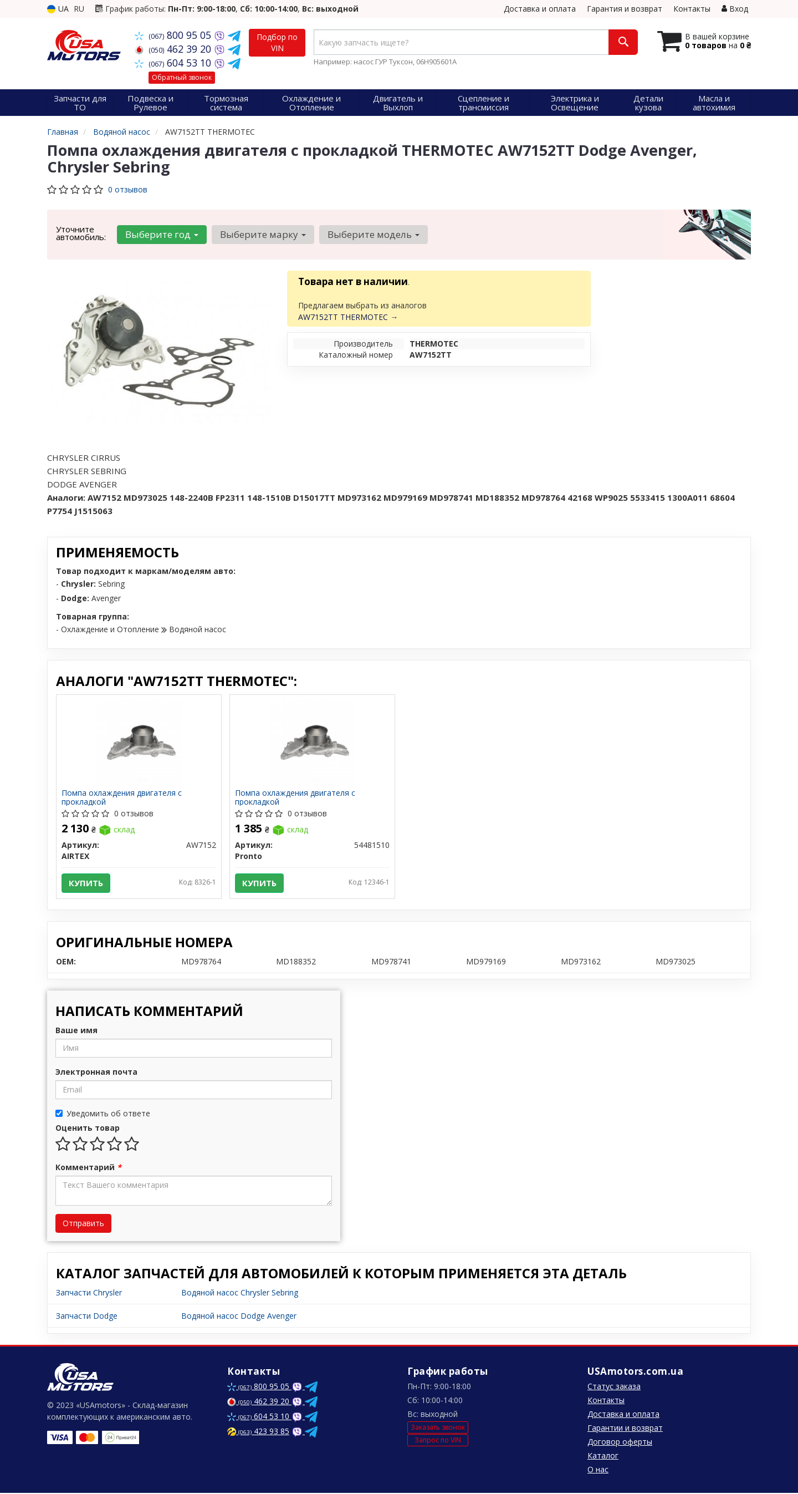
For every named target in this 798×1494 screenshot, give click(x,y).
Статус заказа (614, 1387)
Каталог (602, 1456)
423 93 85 (258, 1432)
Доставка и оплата (540, 8)
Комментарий (88, 1168)
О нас (597, 1470)
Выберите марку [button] (262, 234)
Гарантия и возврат (624, 8)
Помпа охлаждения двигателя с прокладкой (122, 797)
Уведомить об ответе (102, 1114)
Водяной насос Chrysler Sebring (239, 1293)
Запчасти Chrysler (89, 1293)
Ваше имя (76, 1031)
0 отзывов (127, 189)
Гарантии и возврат (625, 1429)
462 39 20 (174, 48)
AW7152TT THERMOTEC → (348, 317)
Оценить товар (87, 1129)
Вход (735, 8)
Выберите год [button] (161, 234)
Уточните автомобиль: (81, 232)
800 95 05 (174, 35)
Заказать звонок (438, 1429)
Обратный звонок (182, 77)
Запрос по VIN (438, 1441)
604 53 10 (174, 62)
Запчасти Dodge (86, 1317)
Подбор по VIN (277, 42)
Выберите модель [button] (372, 234)
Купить (86, 883)
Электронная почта (96, 1073)
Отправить (83, 1224)
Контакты (691, 8)
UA (58, 8)
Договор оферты (619, 1442)
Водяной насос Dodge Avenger (238, 1317)
